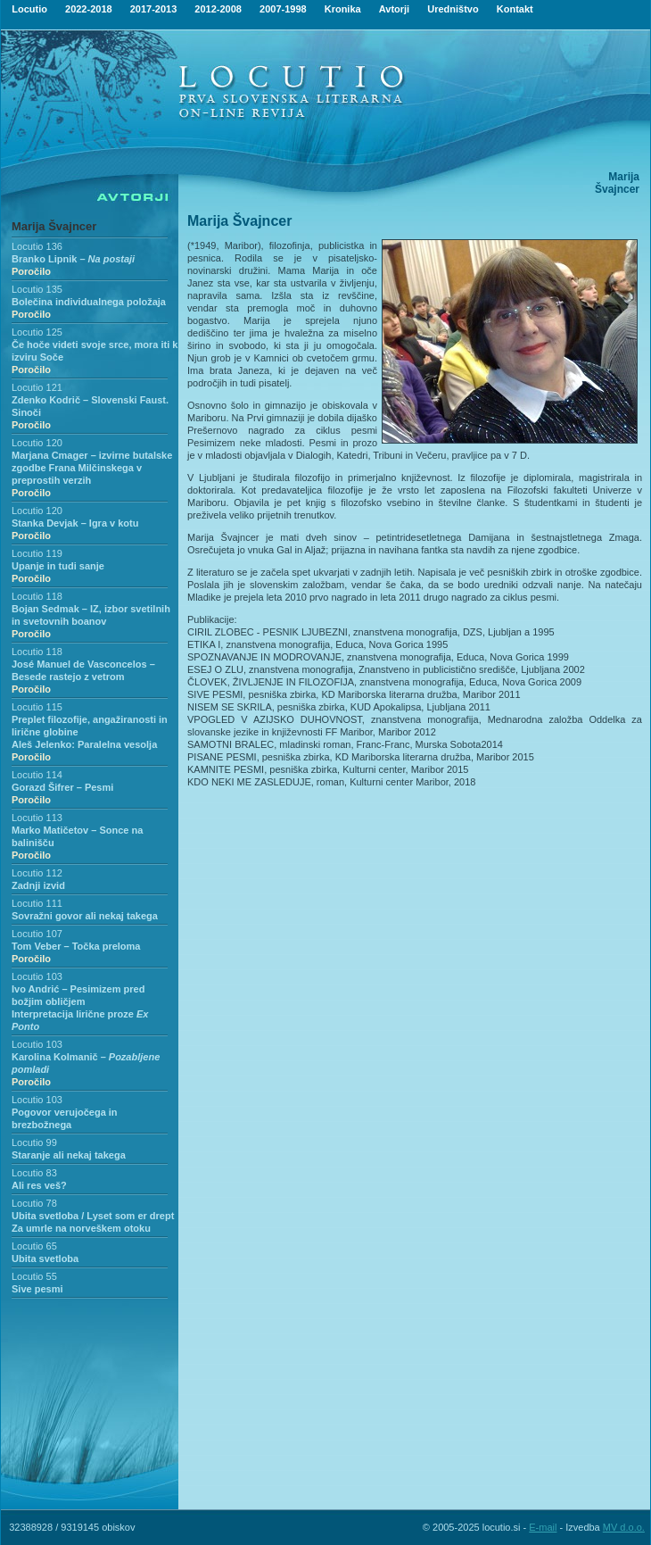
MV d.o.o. (624, 1527)
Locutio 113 (37, 817)
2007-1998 (283, 9)
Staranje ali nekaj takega (69, 1155)
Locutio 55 (34, 1276)
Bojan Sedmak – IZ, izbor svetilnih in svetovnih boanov (91, 621)
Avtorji (394, 9)
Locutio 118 (37, 596)
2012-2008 (218, 9)
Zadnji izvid (38, 885)
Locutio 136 (37, 246)
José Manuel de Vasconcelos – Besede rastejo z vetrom (83, 676)
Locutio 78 (34, 1203)
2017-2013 (153, 9)
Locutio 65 (34, 1246)
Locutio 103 (37, 976)
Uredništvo (452, 9)
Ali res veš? (39, 1185)
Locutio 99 (34, 1142)
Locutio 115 (37, 707)
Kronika (343, 9)
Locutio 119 (37, 553)
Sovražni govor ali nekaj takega (85, 915)
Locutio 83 (34, 1172)
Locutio (29, 9)
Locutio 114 (37, 774)
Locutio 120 (37, 442)
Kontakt (515, 9)
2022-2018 (88, 9)
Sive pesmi (37, 1288)
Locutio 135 (37, 289)
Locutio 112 (37, 873)
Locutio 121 (37, 387)
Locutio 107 (37, 933)
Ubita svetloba (45, 1258)
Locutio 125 (37, 332)
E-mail (542, 1527)
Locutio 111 (37, 903)
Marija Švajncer (54, 226)
